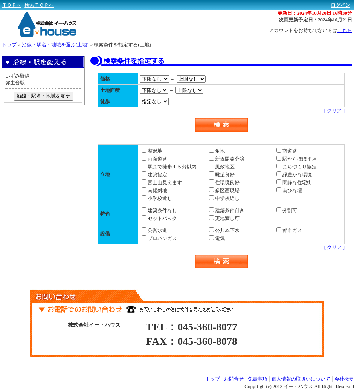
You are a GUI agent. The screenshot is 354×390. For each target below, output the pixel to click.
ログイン (340, 5)
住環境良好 (224, 182)
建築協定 (154, 174)
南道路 (286, 151)
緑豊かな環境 (294, 174)
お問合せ (234, 379)
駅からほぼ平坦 (296, 159)
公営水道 (154, 230)
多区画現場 (224, 190)
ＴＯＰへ (11, 5)
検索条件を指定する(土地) (122, 44)
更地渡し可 (224, 218)
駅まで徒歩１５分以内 (169, 167)
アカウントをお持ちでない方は (310, 30)
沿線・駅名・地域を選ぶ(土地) (55, 44)
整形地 (152, 151)
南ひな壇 (289, 190)
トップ (9, 44)
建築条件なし (159, 210)
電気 (217, 238)
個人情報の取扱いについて (301, 379)
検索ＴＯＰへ (39, 5)
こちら (344, 30)
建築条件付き (226, 210)
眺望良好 (222, 174)
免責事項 (257, 379)
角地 (217, 151)
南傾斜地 (154, 190)
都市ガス (289, 230)
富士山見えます (162, 182)
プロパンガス (159, 238)
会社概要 (344, 379)
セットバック (159, 218)
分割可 (286, 210)
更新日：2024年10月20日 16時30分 (315, 13)
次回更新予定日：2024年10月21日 (315, 20)
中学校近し (224, 198)
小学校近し (157, 198)
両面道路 (154, 159)
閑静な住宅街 (294, 182)
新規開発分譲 (226, 159)
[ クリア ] (334, 110)
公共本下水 (224, 230)
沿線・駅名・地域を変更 (43, 96)
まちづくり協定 (296, 167)
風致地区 (222, 167)
